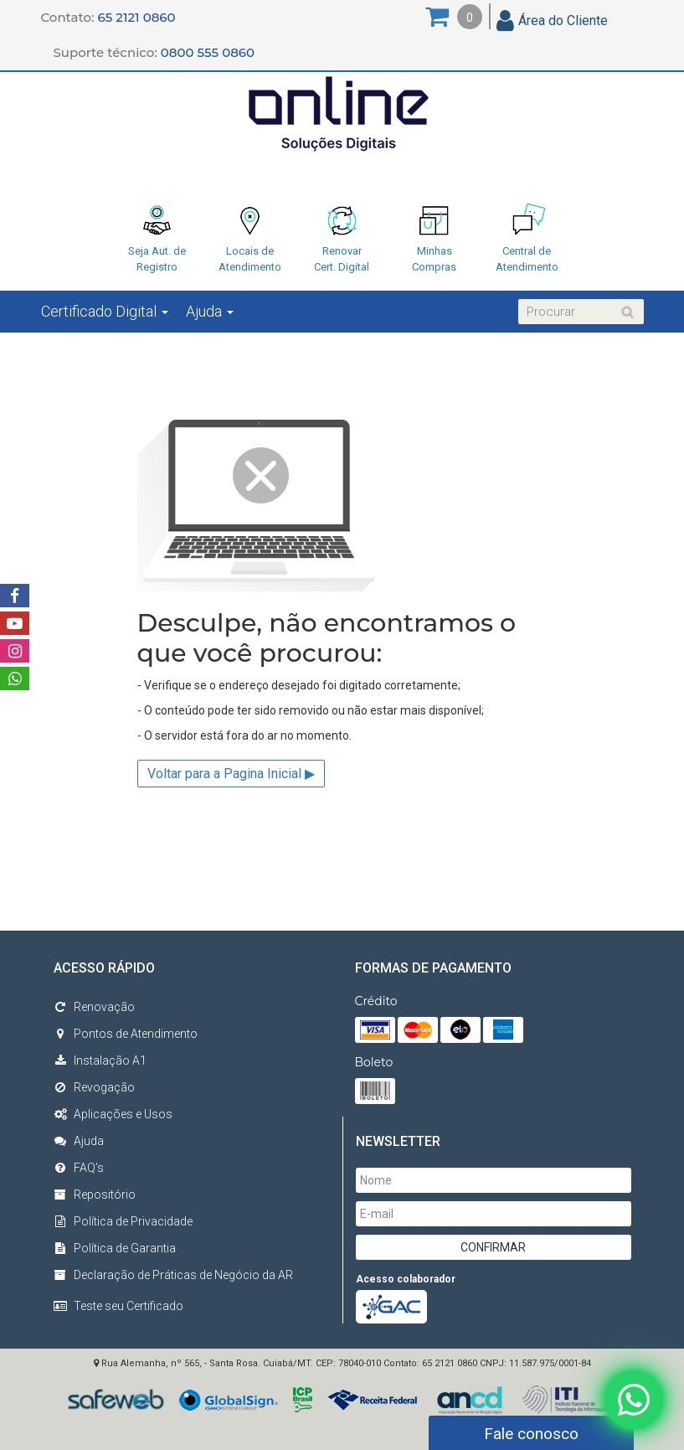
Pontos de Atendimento (126, 1033)
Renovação (94, 1007)
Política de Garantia (115, 1248)
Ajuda (210, 311)
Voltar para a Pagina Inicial (231, 774)
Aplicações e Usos (113, 1114)
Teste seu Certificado (128, 1306)
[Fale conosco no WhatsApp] (633, 1396)
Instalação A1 (100, 1060)
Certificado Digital (104, 311)
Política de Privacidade (123, 1221)
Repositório (95, 1194)
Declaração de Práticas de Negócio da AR (173, 1275)
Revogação (94, 1087)
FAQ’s (79, 1167)
